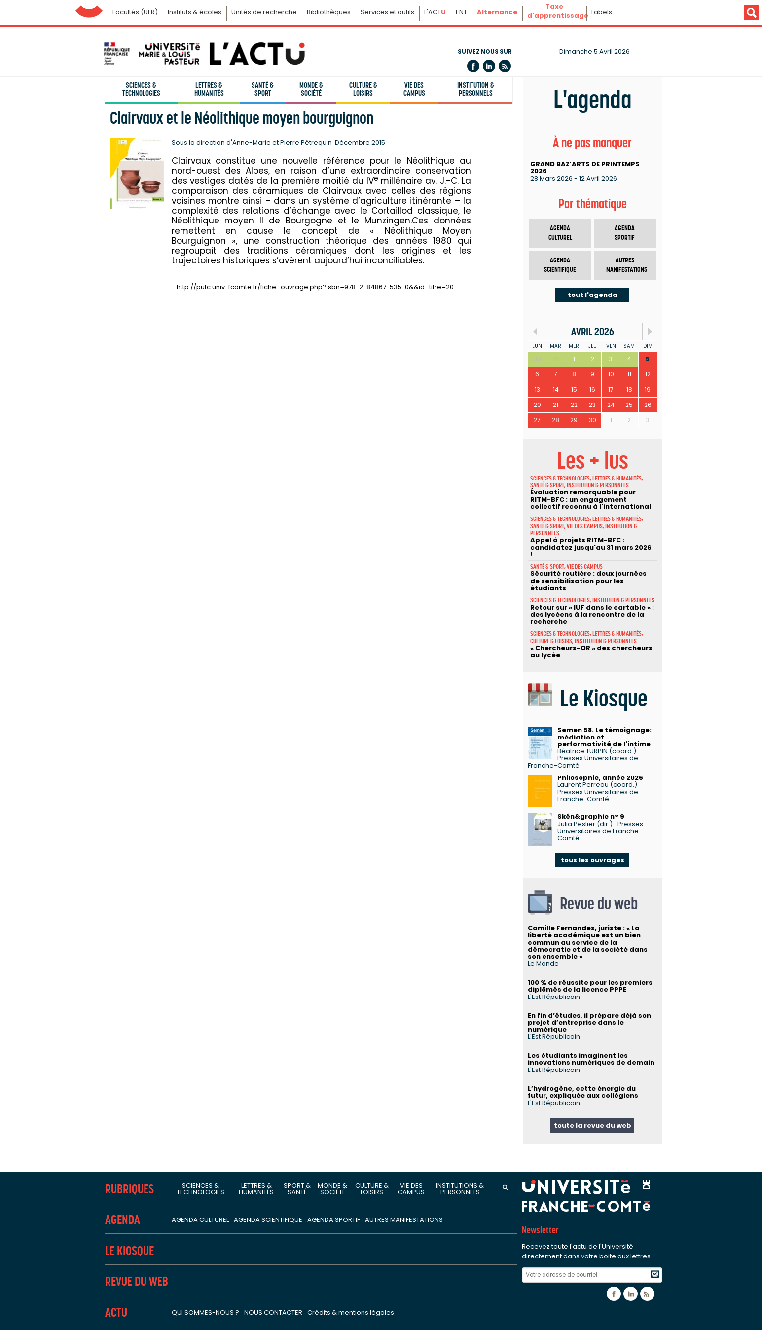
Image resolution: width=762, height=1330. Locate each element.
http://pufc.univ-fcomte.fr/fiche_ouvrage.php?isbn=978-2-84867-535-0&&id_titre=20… (317, 287)
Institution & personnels (475, 89)
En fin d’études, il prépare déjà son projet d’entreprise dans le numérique (589, 1022)
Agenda (122, 1220)
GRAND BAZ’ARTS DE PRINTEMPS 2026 (585, 167)
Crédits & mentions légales (350, 1312)
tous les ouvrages (592, 860)
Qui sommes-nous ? (205, 1312)
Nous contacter (273, 1312)
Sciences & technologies (141, 89)
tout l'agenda (592, 294)
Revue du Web (136, 1281)
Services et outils (387, 12)
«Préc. (535, 331)
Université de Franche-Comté (89, 9)
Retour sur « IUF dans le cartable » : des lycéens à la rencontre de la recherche (592, 615)
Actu (116, 1312)
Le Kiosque (129, 1251)
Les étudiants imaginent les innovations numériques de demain (591, 1059)
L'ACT (435, 12)
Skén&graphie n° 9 (590, 816)
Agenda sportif (625, 233)
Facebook (473, 66)
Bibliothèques (329, 12)
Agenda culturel (560, 233)
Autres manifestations (626, 265)
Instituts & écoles (194, 12)
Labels (601, 12)
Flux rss (505, 66)
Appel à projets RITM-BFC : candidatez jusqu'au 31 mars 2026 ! (591, 547)
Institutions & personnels (460, 1189)
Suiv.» (649, 331)
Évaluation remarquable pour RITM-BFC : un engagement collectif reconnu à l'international (590, 499)
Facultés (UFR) (135, 12)
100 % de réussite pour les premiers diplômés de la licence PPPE (590, 986)
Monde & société (311, 89)
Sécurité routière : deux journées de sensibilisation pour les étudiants (588, 580)
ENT (461, 12)
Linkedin (489, 66)
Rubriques (129, 1189)
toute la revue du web (592, 1125)
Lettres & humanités (209, 89)
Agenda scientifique (560, 265)
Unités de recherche (264, 12)
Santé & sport (263, 89)
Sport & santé (297, 1189)
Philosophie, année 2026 (600, 777)
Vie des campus (414, 89)
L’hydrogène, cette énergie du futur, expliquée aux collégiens (583, 1092)
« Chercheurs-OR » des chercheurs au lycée (591, 651)
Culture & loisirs (363, 89)
